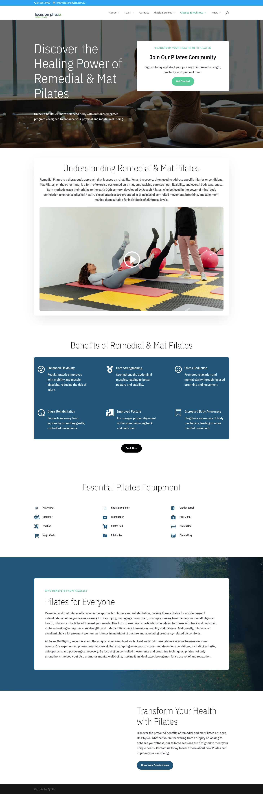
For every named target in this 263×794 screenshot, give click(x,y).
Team (127, 12)
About (112, 12)
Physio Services (163, 12)
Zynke (51, 789)
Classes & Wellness (191, 12)
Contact (144, 12)
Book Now (131, 448)
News (214, 12)
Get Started (183, 81)
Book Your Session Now (155, 765)
